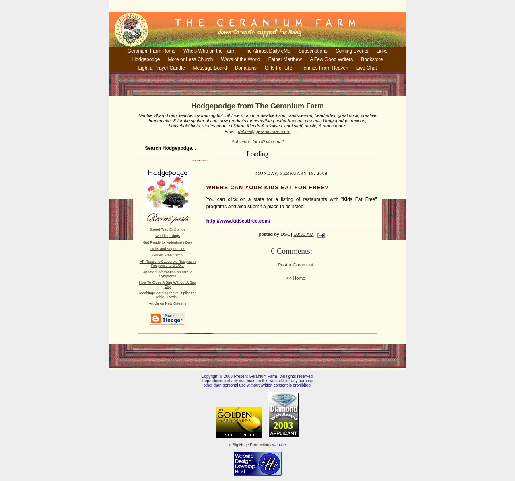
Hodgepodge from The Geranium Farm (257, 106)
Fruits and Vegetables (167, 249)
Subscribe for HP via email (257, 141)
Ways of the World (240, 59)
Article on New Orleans (167, 303)
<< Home (295, 278)
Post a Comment (295, 265)
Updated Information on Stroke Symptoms (168, 274)
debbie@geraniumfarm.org (264, 131)
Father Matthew (285, 59)
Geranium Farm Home (151, 51)
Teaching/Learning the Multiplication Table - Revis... (167, 295)
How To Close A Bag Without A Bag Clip (167, 284)
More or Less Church (190, 59)
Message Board (210, 68)
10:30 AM (303, 234)
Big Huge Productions (251, 445)
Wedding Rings (167, 236)
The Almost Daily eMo (266, 51)
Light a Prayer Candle (161, 68)
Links (381, 51)
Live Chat (366, 68)
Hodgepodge (146, 59)
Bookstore (372, 59)
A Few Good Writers (331, 59)
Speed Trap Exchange (167, 229)
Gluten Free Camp (167, 255)
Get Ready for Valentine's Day (167, 242)
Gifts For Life (279, 68)
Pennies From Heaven (324, 68)
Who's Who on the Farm (209, 51)
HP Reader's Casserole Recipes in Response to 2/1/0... (168, 264)
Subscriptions (313, 51)
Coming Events (352, 51)
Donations (246, 68)
